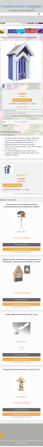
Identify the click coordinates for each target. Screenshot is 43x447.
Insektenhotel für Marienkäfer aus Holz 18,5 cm (21, 369)
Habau (18, 25)
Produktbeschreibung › (21, 245)
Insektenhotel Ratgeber (21, 6)
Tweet (23, 31)
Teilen (14, 31)
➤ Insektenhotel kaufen (8, 25)
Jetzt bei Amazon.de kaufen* (22, 100)
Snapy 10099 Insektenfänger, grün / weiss (22, 314)
